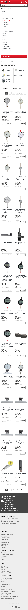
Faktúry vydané (4, 539)
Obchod (3, 583)
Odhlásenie (3, 547)
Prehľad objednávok (6, 537)
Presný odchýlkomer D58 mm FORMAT (21, 144)
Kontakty (3, 566)
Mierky (4, 33)
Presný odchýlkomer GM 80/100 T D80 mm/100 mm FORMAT (21, 178)
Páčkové (6, 27)
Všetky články (4, 579)
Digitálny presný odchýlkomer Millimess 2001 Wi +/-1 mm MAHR (7, 345)
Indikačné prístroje (8, 31)
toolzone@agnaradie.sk (9, 523)
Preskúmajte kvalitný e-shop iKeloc (9, 596)
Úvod (2, 61)
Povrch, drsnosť (6, 46)
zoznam (20, 88)
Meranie (3, 11)
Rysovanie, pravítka (7, 51)
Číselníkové (6, 24)
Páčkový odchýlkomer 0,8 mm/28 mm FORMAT (21, 111)
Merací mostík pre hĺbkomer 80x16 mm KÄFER (21, 442)
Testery (6, 29)
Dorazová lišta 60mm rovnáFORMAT (20, 344)
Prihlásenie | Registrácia (7, 534)
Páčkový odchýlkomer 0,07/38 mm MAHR (7, 474)
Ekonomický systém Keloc (7, 598)
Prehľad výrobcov (5, 571)
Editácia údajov (4, 536)
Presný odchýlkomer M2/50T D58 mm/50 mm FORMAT (21, 211)
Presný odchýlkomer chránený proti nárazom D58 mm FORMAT (7, 211)
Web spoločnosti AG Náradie (8, 591)
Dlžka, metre (5, 37)
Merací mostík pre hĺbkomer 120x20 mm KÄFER (7, 409)
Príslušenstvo (5, 53)
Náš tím (3, 569)
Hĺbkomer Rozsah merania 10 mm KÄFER (7, 377)
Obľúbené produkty (5, 546)
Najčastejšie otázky (5, 561)
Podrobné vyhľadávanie (6, 578)
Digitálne (6, 22)
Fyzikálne (4, 44)
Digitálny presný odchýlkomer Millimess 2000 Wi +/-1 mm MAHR (7, 312)
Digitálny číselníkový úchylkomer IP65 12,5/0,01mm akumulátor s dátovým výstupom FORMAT (7, 278)
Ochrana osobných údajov (7, 554)
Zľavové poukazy (5, 542)
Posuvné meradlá (6, 16)
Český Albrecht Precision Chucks (9, 595)
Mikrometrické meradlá (7, 18)
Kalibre (4, 35)
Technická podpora (5, 584)
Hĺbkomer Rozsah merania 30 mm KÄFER (20, 377)
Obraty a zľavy (4, 544)
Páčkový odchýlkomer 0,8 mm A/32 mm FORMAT (7, 112)
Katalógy (3, 586)
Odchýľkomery (6, 20)
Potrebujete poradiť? (6, 572)
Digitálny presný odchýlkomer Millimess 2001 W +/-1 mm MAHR (21, 312)
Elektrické (4, 42)
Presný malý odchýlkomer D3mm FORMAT (7, 145)
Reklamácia (3, 556)
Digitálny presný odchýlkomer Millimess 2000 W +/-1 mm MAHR (21, 277)
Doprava (3, 557)
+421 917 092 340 (8, 521)
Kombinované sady (7, 13)
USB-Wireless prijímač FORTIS (20, 474)
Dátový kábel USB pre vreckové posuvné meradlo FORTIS (20, 244)
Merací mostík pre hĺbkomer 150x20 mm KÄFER (20, 409)
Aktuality (3, 581)
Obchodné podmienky (6, 553)
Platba (2, 559)
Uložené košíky (4, 541)
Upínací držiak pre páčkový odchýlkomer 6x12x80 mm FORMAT (7, 244)
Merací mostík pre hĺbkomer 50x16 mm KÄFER (7, 442)
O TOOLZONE (4, 568)
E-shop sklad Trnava (6, 593)
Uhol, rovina (5, 40)
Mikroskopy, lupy (6, 48)
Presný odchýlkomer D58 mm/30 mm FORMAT (7, 178)
